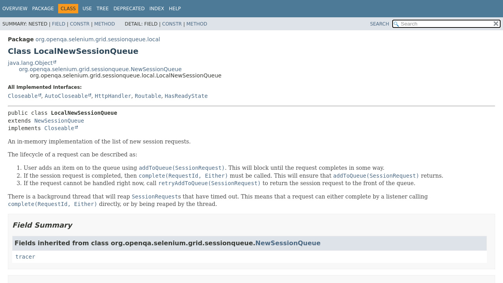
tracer (25, 257)
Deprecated (129, 8)
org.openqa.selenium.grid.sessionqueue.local (97, 39)
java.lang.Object (30, 63)
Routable (148, 96)
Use (87, 8)
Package (43, 8)
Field (58, 24)
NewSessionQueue (59, 121)
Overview (15, 8)
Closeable (23, 96)
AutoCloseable (66, 96)
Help (175, 8)
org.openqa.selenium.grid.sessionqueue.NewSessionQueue (100, 69)
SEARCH (379, 24)
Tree (103, 8)
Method (104, 24)
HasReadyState (186, 96)
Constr (80, 24)
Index (156, 8)
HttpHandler (113, 96)
